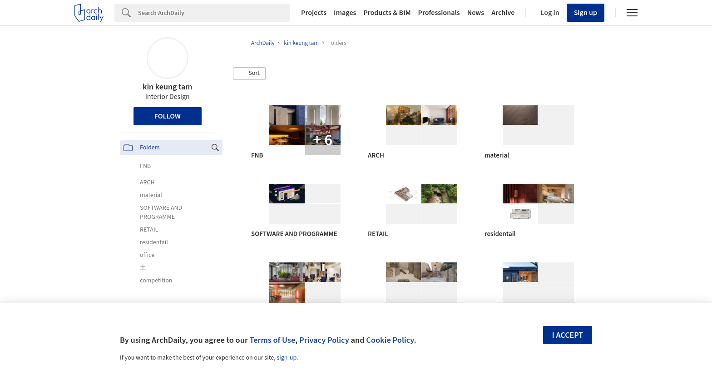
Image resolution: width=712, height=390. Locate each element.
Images (345, 12)
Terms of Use (272, 340)
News (475, 12)
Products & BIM (386, 12)
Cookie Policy (390, 340)
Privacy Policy (324, 340)
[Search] (214, 13)
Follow (167, 116)
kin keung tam (168, 87)
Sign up (585, 13)
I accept (567, 335)
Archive (502, 12)
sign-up (287, 357)
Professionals (439, 12)
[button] (249, 73)
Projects (313, 12)
